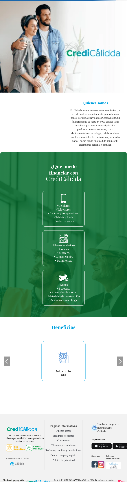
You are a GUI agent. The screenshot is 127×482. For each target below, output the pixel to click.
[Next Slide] (120, 361)
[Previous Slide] (7, 361)
